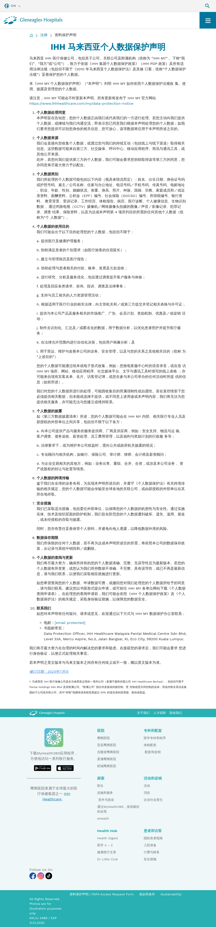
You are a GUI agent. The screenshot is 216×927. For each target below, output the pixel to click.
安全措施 (150, 859)
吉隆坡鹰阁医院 (108, 752)
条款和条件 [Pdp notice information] (147, 894)
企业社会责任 (153, 799)
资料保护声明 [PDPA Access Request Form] (80, 894)
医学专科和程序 (155, 738)
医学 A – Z (105, 845)
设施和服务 (105, 792)
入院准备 (150, 845)
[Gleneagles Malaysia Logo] (47, 713)
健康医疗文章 (106, 852)
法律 (43, 35)
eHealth (103, 818)
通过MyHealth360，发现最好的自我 (118, 809)
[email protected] (70, 623)
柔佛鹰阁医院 (106, 759)
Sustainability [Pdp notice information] (170, 894)
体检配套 (150, 745)
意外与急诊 (105, 799)
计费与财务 (152, 852)
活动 (147, 785)
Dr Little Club (107, 859)
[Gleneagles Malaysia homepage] (33, 20)
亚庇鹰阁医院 (106, 745)
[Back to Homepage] (31, 35)
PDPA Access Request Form (113, 894)
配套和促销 (152, 752)
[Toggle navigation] (208, 20)
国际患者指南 (153, 838)
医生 (100, 785)
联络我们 (175, 713)
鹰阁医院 (103, 738)
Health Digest (107, 838)
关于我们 (143, 713)
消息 (147, 792)
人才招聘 (159, 713)
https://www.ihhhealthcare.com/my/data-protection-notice (81, 103)
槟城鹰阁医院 (106, 766)
